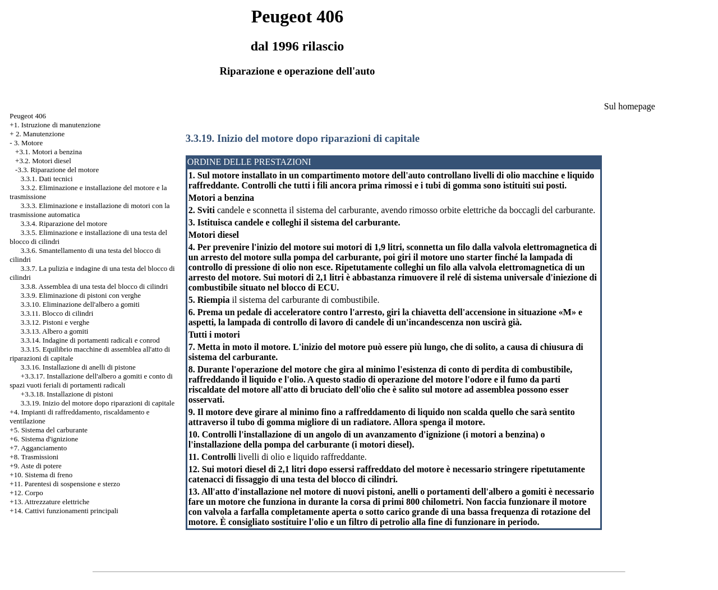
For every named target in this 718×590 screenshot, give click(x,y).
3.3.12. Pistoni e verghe (55, 322)
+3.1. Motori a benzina (48, 152)
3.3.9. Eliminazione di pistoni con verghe (81, 295)
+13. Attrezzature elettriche (49, 501)
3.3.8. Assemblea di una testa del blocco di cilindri (94, 286)
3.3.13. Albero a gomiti (55, 331)
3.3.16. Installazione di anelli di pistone (78, 367)
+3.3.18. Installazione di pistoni (67, 394)
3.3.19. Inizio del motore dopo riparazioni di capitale (97, 403)
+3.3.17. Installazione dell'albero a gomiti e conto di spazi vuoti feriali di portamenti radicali (91, 380)
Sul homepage (629, 106)
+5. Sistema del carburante (49, 430)
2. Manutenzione (40, 134)
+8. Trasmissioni (34, 457)
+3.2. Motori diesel (43, 160)
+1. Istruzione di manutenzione (55, 125)
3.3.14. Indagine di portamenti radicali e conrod (90, 340)
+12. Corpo (26, 492)
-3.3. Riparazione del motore (57, 169)
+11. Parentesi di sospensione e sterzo (65, 484)
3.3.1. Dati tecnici (47, 178)
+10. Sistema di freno (41, 475)
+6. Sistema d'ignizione (44, 439)
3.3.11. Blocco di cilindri (57, 313)
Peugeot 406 (28, 116)
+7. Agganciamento (38, 448)
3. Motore (28, 143)
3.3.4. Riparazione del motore (64, 223)
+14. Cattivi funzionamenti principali (64, 510)
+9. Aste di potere (36, 466)
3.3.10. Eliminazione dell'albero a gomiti (80, 304)
